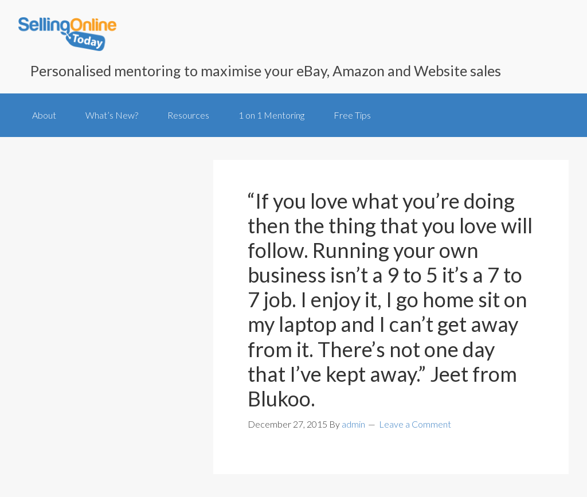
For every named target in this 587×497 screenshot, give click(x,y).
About (44, 114)
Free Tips (352, 114)
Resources (188, 114)
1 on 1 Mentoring (271, 114)
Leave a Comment (415, 423)
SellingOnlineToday (67, 35)
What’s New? (111, 114)
